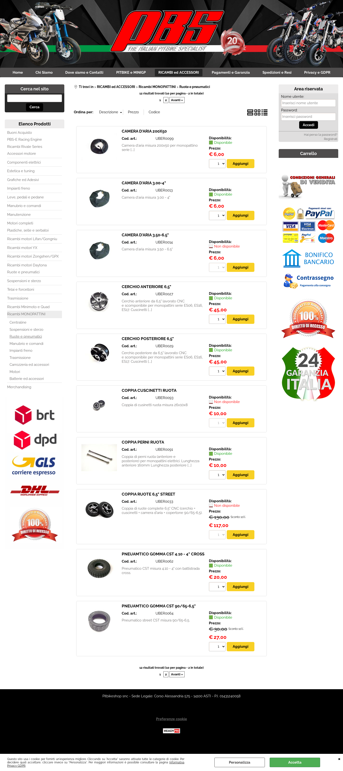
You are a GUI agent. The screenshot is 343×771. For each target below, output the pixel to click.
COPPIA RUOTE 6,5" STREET (148, 505)
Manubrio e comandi (24, 217)
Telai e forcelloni (20, 301)
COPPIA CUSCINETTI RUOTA (149, 401)
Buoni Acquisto (19, 144)
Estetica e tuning (21, 182)
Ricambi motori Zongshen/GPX (33, 267)
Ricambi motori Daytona (27, 276)
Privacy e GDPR (171, 83)
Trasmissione (17, 309)
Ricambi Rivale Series (24, 158)
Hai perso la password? (320, 146)
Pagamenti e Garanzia (253, 73)
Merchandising (19, 398)
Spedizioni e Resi (301, 73)
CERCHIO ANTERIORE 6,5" (146, 298)
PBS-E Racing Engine (24, 151)
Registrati (330, 150)
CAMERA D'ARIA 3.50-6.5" (145, 246)
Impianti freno (18, 199)
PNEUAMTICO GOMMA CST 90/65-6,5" (159, 617)
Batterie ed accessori (27, 390)
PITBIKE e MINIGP (150, 73)
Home (32, 73)
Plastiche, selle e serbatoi (28, 241)
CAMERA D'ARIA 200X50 (144, 142)
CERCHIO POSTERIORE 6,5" (148, 349)
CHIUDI (339, 758)
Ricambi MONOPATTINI (26, 325)
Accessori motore (21, 165)
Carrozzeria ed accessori (29, 376)
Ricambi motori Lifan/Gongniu (32, 250)
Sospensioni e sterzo (24, 292)
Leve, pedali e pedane (25, 208)
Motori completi (20, 234)
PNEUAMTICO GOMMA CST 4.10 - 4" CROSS (163, 565)
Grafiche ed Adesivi (23, 191)
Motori (15, 383)
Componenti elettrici (24, 173)
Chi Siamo (60, 73)
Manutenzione (19, 226)
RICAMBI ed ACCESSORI (200, 73)
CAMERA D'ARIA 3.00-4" (144, 194)
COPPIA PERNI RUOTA (143, 453)
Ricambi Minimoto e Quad (28, 318)
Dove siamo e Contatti (102, 73)
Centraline (18, 333)
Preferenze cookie (171, 731)
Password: (289, 121)
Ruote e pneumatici (23, 283)
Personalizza (239, 762)
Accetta (295, 762)
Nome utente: (292, 108)
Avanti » (177, 111)
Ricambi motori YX (22, 259)
